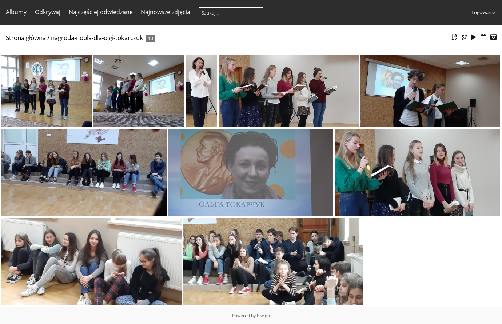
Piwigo (263, 315)
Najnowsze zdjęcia (165, 12)
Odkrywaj (47, 12)
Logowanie (483, 12)
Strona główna (26, 37)
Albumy (16, 12)
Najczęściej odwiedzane (101, 12)
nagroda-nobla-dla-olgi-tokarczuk (97, 37)
